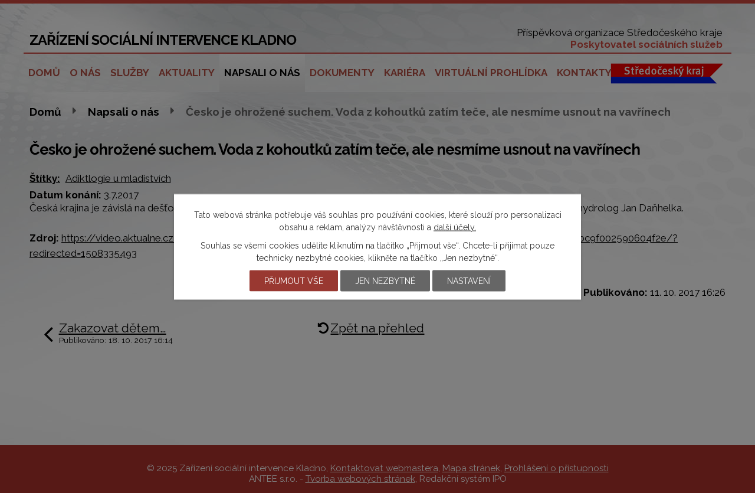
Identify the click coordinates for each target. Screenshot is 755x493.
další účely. (455, 226)
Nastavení (469, 280)
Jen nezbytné (385, 280)
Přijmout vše (293, 280)
